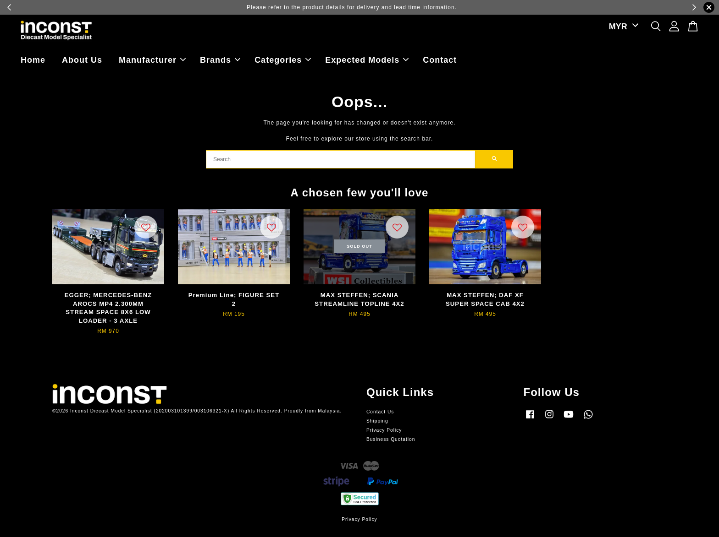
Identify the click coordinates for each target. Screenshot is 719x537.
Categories (282, 60)
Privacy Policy (384, 430)
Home (33, 60)
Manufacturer (152, 60)
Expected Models (367, 60)
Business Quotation (390, 439)
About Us (82, 60)
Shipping (377, 420)
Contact (440, 60)
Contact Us (380, 411)
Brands (220, 60)
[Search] (341, 159)
